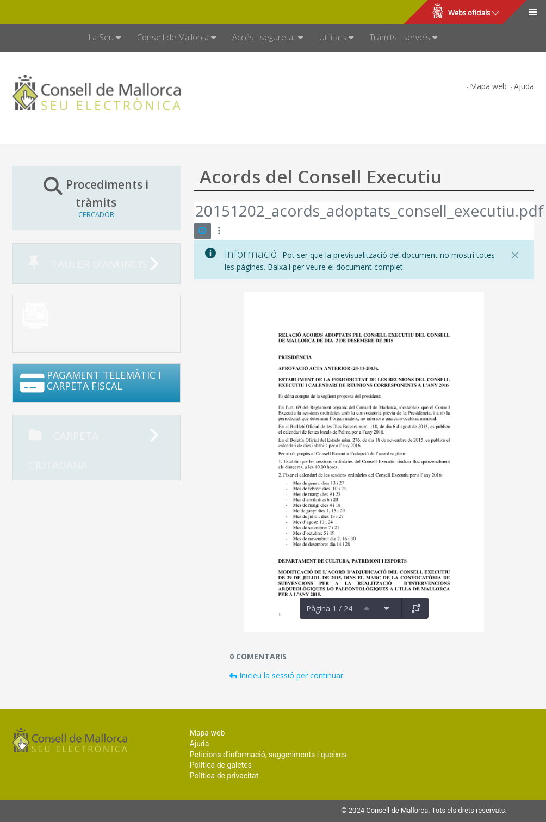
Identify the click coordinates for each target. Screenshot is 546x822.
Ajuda (524, 86)
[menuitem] (105, 38)
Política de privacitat (224, 775)
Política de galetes (221, 765)
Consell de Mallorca (45, 12)
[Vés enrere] (194, 212)
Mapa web (488, 86)
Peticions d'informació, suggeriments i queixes (268, 754)
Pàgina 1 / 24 (329, 608)
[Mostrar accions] (219, 231)
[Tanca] (515, 255)
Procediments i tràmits (96, 197)
